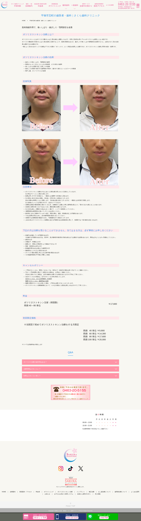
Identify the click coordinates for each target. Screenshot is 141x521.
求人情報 (97, 494)
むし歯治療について (104, 491)
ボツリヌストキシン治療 (65, 491)
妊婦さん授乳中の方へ (84, 494)
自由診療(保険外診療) (40, 5)
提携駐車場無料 (99, 5)
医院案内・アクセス (26, 491)
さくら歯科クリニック (17, 5)
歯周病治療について (121, 491)
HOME (23, 20)
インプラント (81, 491)
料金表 (38, 491)
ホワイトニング (49, 491)
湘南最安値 (55, 5)
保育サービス (86, 5)
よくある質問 (110, 5)
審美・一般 (28, 5)
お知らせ (47, 494)
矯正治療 (91, 491)
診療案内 (12, 491)
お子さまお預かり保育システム (63, 494)
